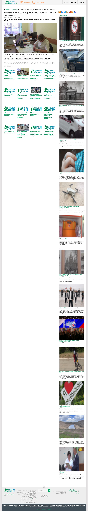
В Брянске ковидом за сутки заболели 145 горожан (35, 114)
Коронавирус (18, 17)
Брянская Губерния (9, 494)
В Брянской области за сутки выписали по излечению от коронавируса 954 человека (49, 115)
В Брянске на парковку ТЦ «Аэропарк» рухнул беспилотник (69, 73)
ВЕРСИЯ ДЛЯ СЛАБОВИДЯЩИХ (44, 496)
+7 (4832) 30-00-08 (74, 490)
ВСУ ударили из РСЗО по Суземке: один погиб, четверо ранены (70, 238)
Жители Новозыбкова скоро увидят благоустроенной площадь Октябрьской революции (22, 134)
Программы (73, 2)
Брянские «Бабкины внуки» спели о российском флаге (69, 307)
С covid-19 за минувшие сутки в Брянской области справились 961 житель (49, 77)
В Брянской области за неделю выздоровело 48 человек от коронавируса (22, 77)
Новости (66, 2)
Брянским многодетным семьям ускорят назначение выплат (9, 95)
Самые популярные (63, 15)
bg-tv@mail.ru (33, 498)
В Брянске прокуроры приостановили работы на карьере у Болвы (71, 438)
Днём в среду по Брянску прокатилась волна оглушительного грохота (71, 40)
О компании (81, 2)
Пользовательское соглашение (44, 509)
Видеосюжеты (62, 248)
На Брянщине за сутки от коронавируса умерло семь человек (9, 114)
